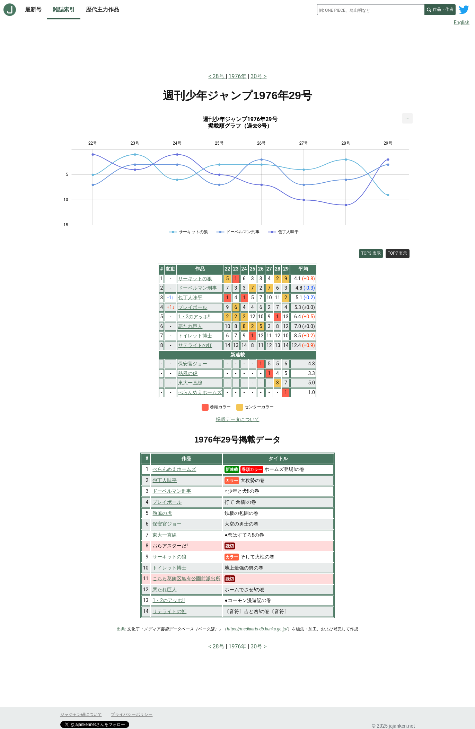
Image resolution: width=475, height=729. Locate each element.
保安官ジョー (167, 524)
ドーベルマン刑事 (171, 491)
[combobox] (370, 9)
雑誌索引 (64, 9)
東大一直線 (164, 535)
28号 (219, 76)
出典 (121, 629)
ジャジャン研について (81, 714)
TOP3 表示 (371, 253)
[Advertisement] (238, 47)
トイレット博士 (169, 568)
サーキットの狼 (169, 556)
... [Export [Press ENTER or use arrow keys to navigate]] (407, 116)
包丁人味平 (164, 480)
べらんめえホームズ (174, 469)
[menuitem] (407, 118)
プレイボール (167, 502)
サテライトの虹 (169, 611)
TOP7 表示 (397, 253)
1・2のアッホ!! (168, 600)
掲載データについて (238, 419)
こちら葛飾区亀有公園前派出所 (186, 578)
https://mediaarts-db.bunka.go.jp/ (257, 629)
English (461, 22)
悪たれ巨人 (164, 589)
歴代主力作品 (102, 9)
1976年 (237, 76)
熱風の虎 (162, 513)
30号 (256, 76)
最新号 (33, 9)
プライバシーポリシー (131, 714)
